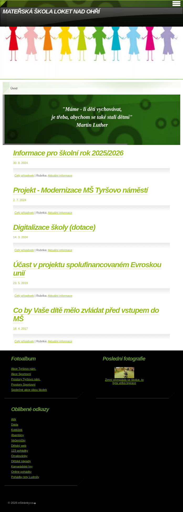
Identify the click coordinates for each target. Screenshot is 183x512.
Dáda (14, 424)
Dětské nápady (21, 461)
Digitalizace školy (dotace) (54, 227)
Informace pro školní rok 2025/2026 (68, 153)
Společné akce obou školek (29, 389)
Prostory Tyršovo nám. (25, 379)
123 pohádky (19, 450)
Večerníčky (18, 440)
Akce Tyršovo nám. (23, 368)
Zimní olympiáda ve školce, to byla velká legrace (124, 381)
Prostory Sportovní (23, 384)
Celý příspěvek (24, 175)
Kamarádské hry (21, 466)
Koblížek (16, 429)
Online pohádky (21, 471)
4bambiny (17, 435)
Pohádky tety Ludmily (25, 477)
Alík (13, 419)
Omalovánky (19, 455)
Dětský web (18, 445)
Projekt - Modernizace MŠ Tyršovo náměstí (80, 190)
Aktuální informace (60, 175)
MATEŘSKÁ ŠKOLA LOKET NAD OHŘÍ (51, 11)
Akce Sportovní (21, 374)
